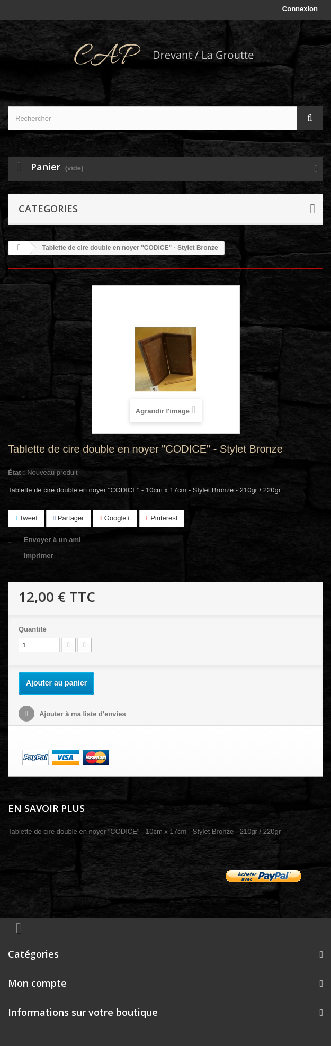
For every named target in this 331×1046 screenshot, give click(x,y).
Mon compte (37, 983)
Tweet (26, 518)
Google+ (115, 518)
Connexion (300, 9)
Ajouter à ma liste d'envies (82, 714)
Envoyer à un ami (52, 540)
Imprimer (38, 556)
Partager (68, 518)
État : (16, 472)
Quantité (33, 629)
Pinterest (162, 518)
